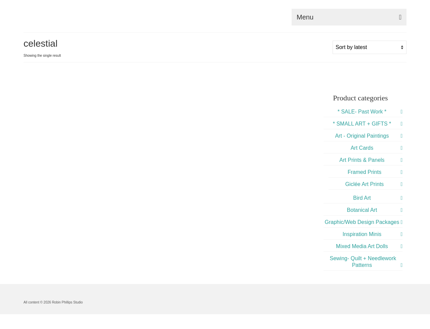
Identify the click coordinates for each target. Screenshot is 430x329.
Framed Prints (364, 172)
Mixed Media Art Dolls (362, 246)
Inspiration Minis (362, 234)
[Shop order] (369, 47)
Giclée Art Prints (364, 184)
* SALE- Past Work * (362, 111)
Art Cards (362, 148)
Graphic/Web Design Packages (362, 222)
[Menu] (349, 17)
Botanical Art (362, 210)
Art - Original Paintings (362, 136)
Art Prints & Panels (361, 160)
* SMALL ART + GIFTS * (362, 124)
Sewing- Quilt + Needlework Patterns (363, 261)
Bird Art (362, 198)
